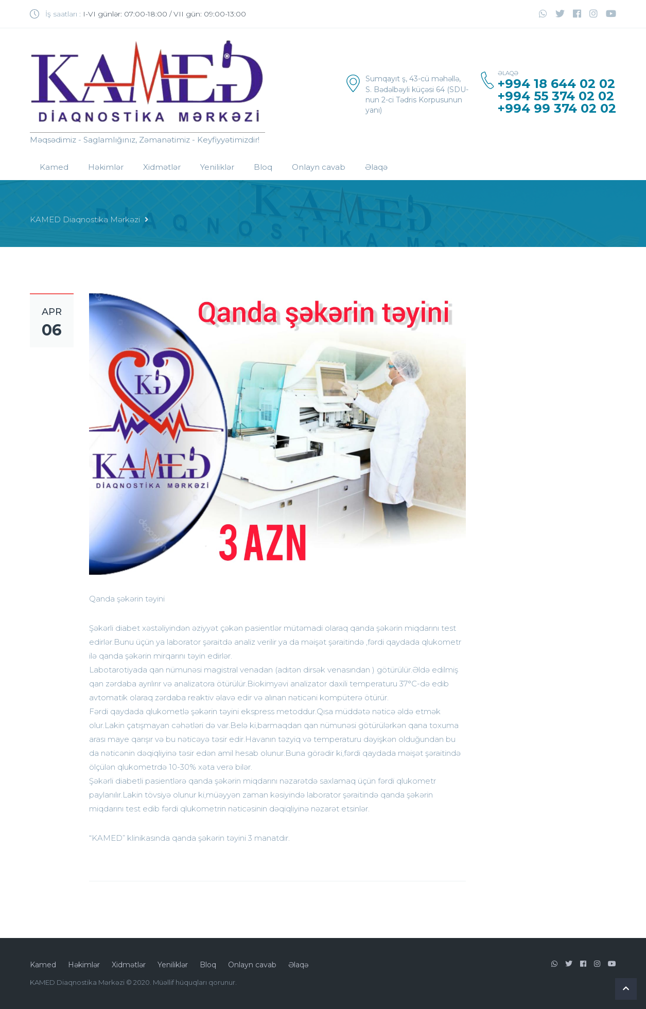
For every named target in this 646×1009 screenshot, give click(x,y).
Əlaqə (376, 167)
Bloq (263, 167)
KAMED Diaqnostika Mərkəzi (85, 219)
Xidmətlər (162, 167)
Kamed (54, 167)
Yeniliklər (217, 167)
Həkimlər (106, 167)
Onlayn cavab (318, 167)
